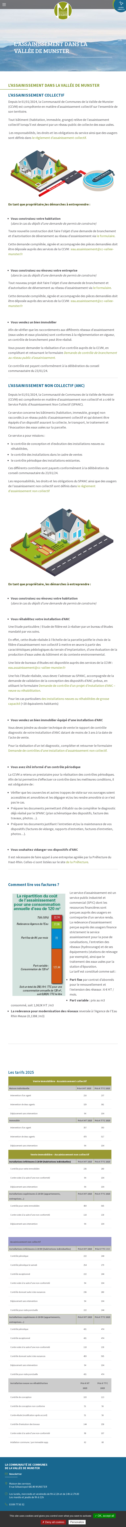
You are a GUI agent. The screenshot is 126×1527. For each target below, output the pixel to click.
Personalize (77, 1522)
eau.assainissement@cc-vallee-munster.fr (36, 667)
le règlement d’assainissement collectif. (59, 138)
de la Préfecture (77, 862)
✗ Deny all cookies (53, 1522)
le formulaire (106, 236)
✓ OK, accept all (104, 1515)
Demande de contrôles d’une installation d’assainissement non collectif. (57, 750)
